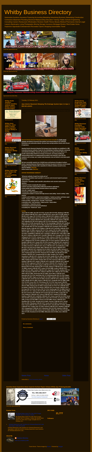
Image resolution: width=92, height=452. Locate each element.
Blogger (60, 446)
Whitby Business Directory (37, 12)
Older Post (66, 376)
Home (46, 376)
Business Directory (22, 438)
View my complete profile (22, 440)
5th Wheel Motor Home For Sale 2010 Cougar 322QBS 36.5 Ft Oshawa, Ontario (28, 414)
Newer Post (26, 376)
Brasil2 (49, 446)
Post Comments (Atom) (35, 379)
